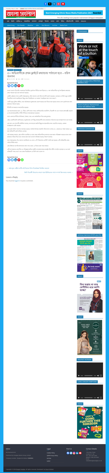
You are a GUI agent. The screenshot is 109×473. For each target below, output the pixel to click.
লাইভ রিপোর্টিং (69, 21)
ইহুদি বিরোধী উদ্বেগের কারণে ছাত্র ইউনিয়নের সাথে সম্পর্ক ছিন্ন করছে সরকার (48, 172)
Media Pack (63, 25)
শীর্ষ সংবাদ (10, 70)
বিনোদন (47, 21)
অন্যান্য (77, 21)
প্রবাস (57, 21)
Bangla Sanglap (21, 14)
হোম (8, 21)
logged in (17, 181)
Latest (48, 461)
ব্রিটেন (12, 21)
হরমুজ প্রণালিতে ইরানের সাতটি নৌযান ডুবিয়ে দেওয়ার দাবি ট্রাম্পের (34, 9)
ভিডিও (62, 21)
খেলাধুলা (40, 21)
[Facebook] (8, 85)
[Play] (79, 99)
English (83, 21)
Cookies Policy (51, 453)
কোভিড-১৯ (19, 21)
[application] (90, 93)
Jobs (37, 25)
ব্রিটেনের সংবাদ (17, 70)
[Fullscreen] (101, 99)
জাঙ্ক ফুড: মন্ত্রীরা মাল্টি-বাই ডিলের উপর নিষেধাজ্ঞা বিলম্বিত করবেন (28, 168)
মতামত (52, 21)
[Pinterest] (18, 85)
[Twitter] (12, 85)
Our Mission (45, 25)
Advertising (10, 25)
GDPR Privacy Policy (52, 455)
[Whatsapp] (22, 85)
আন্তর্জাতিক (27, 21)
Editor (19, 79)
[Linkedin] (15, 85)
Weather (30, 25)
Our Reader (21, 25)
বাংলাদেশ (34, 21)
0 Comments (25, 79)
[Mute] (98, 99)
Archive (54, 25)
